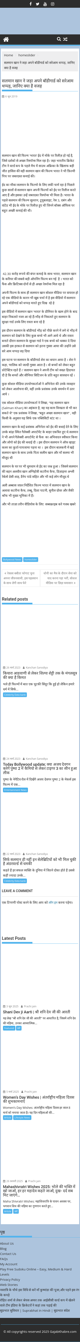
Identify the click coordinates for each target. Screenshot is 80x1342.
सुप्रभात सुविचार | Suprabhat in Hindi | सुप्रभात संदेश (35, 1310)
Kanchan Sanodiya (35, 667)
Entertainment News (15, 789)
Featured (9, 1028)
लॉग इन (53, 902)
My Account (8, 1264)
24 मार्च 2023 (11, 759)
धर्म (18, 1028)
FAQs (4, 1259)
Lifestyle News (22, 1117)
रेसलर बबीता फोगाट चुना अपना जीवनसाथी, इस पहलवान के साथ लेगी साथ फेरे (20, 578)
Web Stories (9, 1284)
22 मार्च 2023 (11, 854)
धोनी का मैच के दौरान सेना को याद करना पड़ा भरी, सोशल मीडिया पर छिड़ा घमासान (60, 578)
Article (7, 1117)
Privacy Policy (10, 1279)
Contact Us (8, 1254)
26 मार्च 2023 (11, 667)
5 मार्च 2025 (11, 1092)
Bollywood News (12, 559)
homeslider (31, 559)
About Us (7, 1243)
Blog (3, 1248)
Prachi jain (28, 1006)
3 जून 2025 (11, 1006)
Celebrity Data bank (15, 694)
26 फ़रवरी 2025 (13, 1181)
